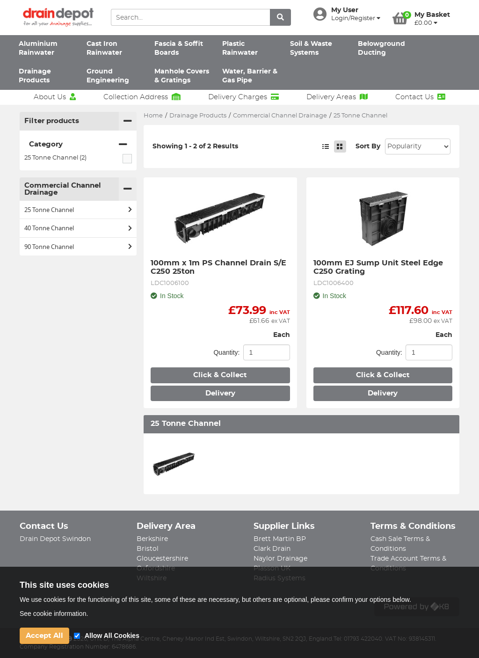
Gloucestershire (162, 559)
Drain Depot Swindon (55, 539)
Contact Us (420, 97)
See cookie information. (54, 613)
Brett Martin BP (280, 539)
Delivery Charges (243, 97)
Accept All (44, 635)
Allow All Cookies (112, 635)
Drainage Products (35, 76)
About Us (55, 97)
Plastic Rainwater (240, 48)
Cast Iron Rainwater (104, 48)
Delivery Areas (337, 97)
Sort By (368, 146)
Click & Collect (220, 375)
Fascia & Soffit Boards (178, 48)
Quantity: (226, 352)
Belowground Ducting (381, 48)
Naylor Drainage (280, 559)
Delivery (220, 393)
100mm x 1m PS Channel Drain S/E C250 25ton (220, 267)
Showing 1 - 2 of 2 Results (195, 146)
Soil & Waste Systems (311, 48)
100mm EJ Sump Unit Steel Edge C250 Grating (379, 267)
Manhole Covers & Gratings (181, 76)
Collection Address (142, 97)
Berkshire (152, 539)
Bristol (148, 549)
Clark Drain (272, 549)
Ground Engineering (108, 76)
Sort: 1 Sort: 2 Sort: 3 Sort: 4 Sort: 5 (417, 146)
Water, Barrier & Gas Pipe (249, 76)
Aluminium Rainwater (38, 48)
